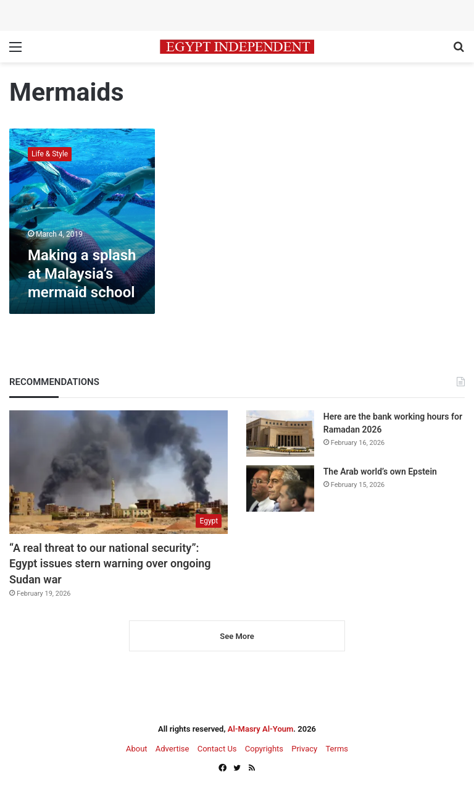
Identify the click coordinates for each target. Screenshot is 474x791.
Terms (336, 748)
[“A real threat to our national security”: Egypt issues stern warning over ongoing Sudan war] (118, 472)
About (137, 748)
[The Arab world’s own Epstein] (280, 488)
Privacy (304, 748)
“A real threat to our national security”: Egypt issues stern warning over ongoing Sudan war (110, 563)
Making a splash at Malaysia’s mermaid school (82, 274)
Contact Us (217, 748)
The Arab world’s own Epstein (380, 471)
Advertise (172, 748)
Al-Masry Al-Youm (261, 729)
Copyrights (264, 748)
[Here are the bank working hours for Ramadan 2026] (280, 433)
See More (237, 636)
